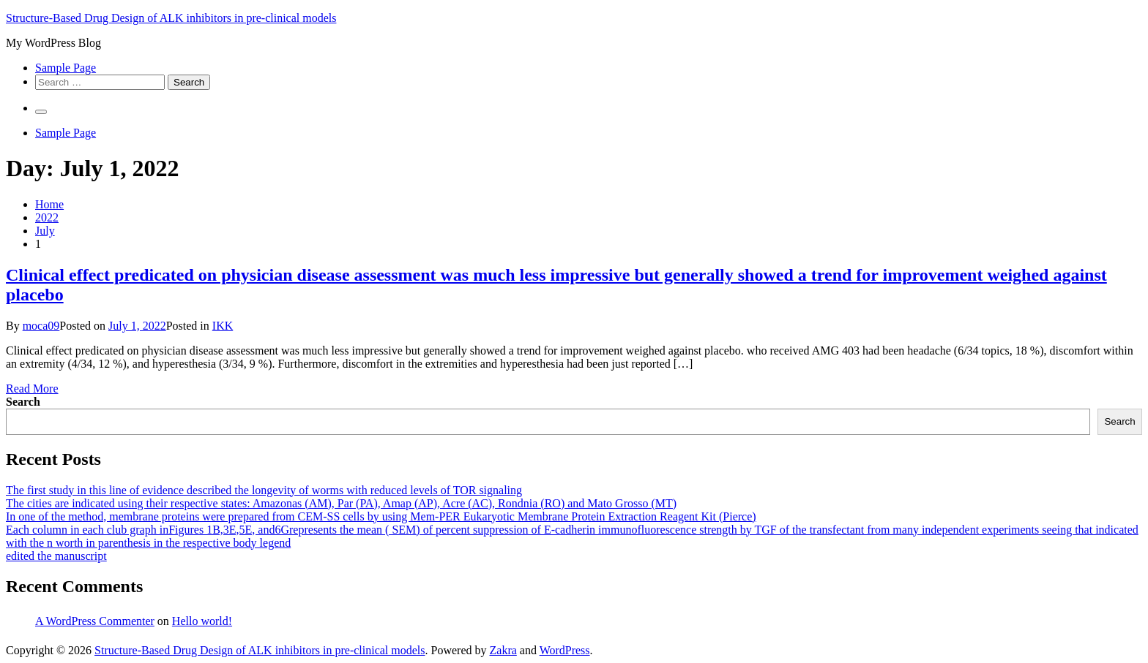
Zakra (503, 650)
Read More (32, 388)
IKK (222, 325)
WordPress (565, 650)
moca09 (41, 325)
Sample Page (65, 67)
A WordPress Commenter (94, 621)
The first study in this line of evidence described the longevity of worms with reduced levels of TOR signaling (264, 490)
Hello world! (202, 621)
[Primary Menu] (41, 112)
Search (23, 401)
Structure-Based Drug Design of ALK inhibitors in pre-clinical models (171, 18)
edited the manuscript (56, 556)
